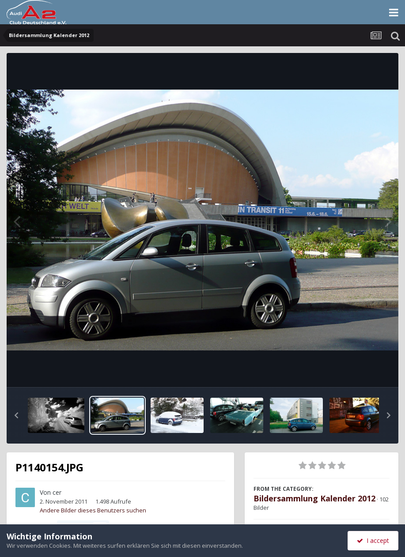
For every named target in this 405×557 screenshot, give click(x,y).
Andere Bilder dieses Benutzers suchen (93, 510)
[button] (16, 415)
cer (57, 492)
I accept (373, 540)
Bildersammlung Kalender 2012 (314, 498)
